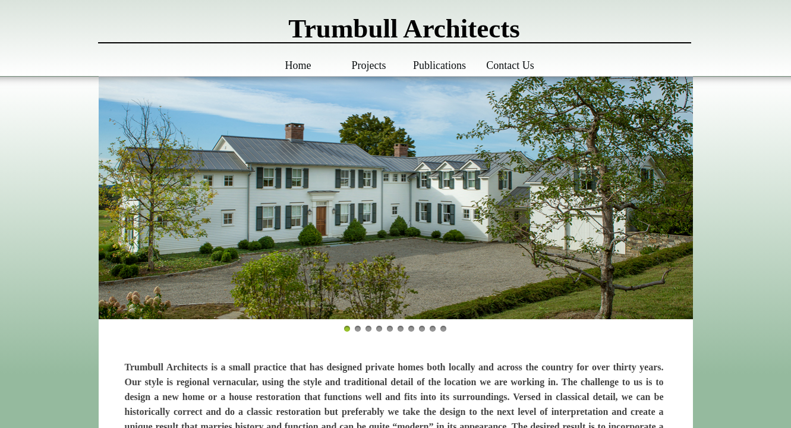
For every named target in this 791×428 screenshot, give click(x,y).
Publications (439, 65)
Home (298, 65)
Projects (369, 65)
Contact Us (510, 65)
